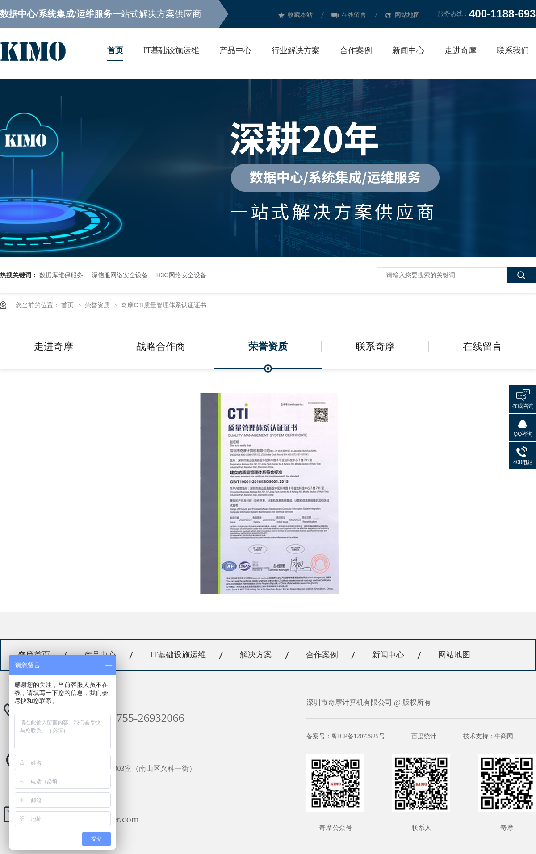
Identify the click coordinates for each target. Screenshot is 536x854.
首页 (115, 50)
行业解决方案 (296, 50)
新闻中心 (408, 50)
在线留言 (353, 15)
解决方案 (256, 654)
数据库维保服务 (61, 275)
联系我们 (513, 50)
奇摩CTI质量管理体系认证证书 (163, 305)
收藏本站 (300, 15)
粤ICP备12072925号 (358, 736)
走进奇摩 (460, 50)
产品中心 (235, 50)
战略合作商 (160, 346)
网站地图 (407, 15)
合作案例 (356, 50)
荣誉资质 (98, 305)
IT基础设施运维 (171, 50)
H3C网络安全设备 (181, 275)
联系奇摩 (375, 346)
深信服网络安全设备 (120, 275)
